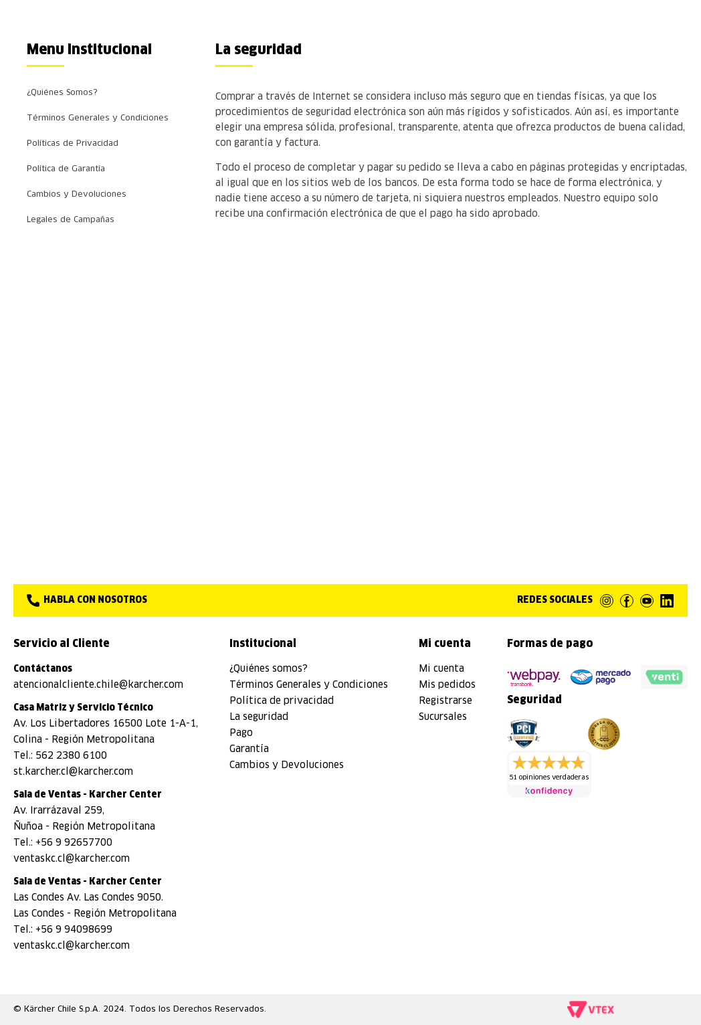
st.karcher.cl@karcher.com (73, 772)
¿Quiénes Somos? (62, 93)
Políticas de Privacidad (72, 144)
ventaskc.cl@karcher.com (71, 859)
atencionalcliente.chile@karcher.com (98, 685)
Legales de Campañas (70, 220)
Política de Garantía (66, 169)
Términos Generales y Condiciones (98, 118)
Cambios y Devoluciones (76, 195)
